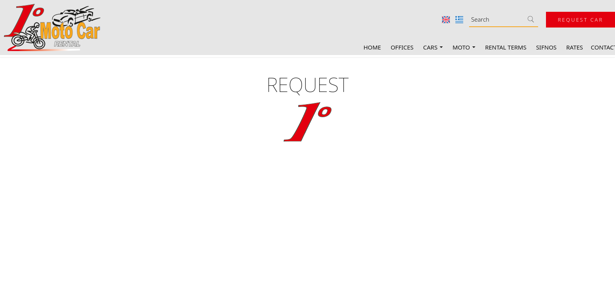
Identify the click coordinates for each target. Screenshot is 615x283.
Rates (574, 47)
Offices (402, 47)
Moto (464, 47)
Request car (580, 19)
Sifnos (546, 47)
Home (372, 47)
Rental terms (506, 47)
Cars (433, 47)
